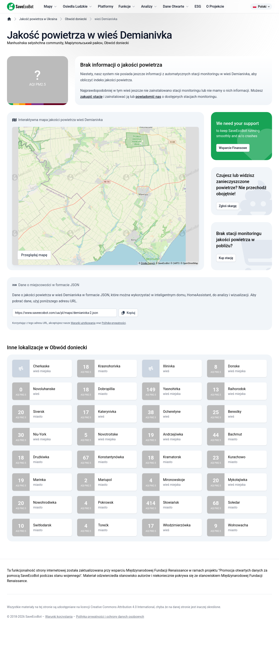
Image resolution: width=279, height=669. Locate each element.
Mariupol (115, 508)
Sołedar (245, 531)
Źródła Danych (148, 274)
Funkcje (127, 6)
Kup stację (226, 269)
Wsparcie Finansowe (233, 159)
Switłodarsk (50, 554)
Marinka (50, 508)
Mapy (51, 6)
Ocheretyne (180, 440)
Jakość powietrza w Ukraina (38, 30)
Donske (245, 395)
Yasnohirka (180, 417)
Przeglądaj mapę (34, 266)
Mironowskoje (180, 508)
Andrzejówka (180, 463)
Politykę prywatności (114, 351)
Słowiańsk (180, 531)
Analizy (149, 6)
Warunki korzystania (59, 656)
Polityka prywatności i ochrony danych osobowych (110, 656)
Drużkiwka (50, 486)
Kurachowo (245, 486)
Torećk (115, 554)
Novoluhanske (50, 417)
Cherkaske (50, 395)
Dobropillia (115, 417)
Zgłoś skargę (227, 217)
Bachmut (245, 463)
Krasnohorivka (115, 395)
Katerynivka (115, 440)
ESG (198, 6)
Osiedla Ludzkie (78, 6)
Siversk (50, 440)
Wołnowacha (245, 554)
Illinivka (180, 395)
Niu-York (50, 463)
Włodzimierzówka (180, 554)
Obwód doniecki (76, 30)
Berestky (245, 440)
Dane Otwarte (176, 6)
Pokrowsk (115, 531)
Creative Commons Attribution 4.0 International (123, 646)
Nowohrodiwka (50, 531)
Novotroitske (115, 463)
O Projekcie (215, 6)
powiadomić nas (148, 107)
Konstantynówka (115, 486)
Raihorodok (245, 417)
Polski (261, 6)
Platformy (105, 6)
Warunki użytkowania (83, 351)
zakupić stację (91, 107)
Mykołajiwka (245, 508)
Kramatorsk (180, 486)
